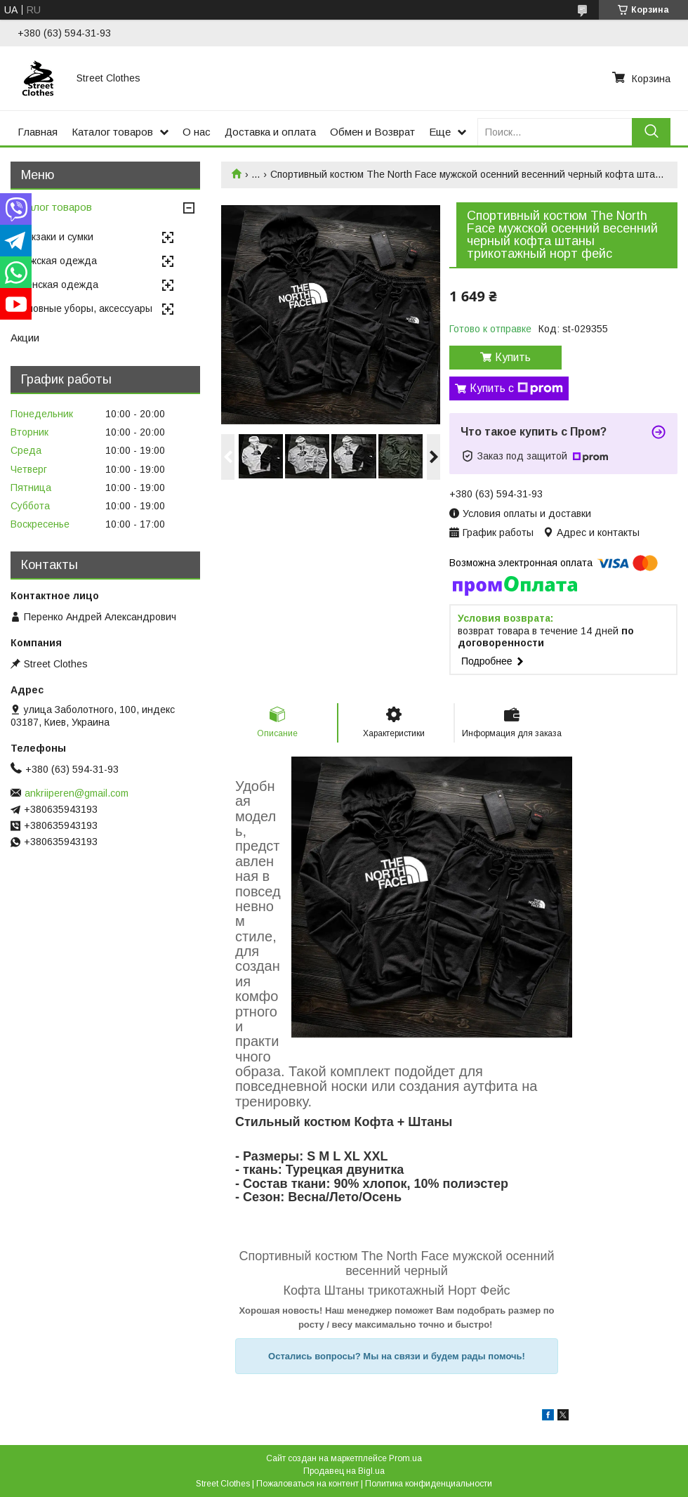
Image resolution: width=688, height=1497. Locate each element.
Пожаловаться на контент (307, 1484)
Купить (513, 357)
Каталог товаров (112, 132)
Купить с (516, 388)
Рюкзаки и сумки (55, 236)
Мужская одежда (57, 260)
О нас (197, 132)
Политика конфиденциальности (428, 1484)
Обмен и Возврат (372, 132)
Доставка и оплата (270, 132)
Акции (25, 338)
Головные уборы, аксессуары (85, 308)
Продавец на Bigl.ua (344, 1471)
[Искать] (651, 131)
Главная (38, 132)
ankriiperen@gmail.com (76, 793)
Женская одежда (58, 284)
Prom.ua (405, 1458)
